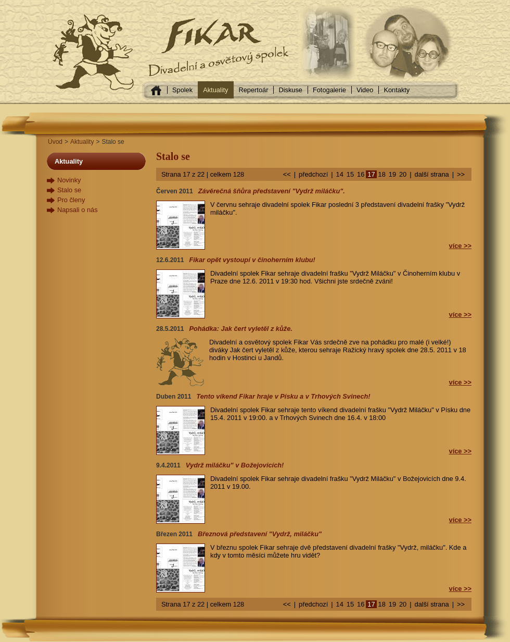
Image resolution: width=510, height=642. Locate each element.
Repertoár (254, 90)
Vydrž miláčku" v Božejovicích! (235, 465)
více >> (460, 246)
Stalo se (69, 190)
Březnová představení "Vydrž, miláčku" (260, 534)
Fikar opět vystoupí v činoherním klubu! (252, 260)
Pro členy (71, 200)
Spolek (182, 90)
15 (350, 174)
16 (360, 174)
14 (339, 174)
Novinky (69, 180)
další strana (432, 174)
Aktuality (215, 90)
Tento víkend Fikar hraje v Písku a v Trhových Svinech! (283, 396)
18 (382, 174)
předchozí (313, 174)
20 (402, 174)
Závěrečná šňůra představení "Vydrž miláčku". (271, 191)
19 (392, 174)
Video (365, 90)
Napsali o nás (77, 210)
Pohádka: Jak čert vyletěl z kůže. (240, 328)
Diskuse (290, 90)
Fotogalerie (329, 90)
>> (461, 174)
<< (287, 174)
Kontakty (397, 90)
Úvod (55, 141)
